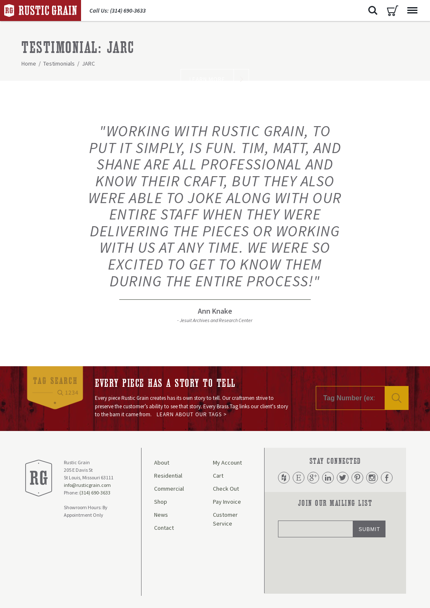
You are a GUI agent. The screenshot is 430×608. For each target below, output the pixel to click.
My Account (227, 462)
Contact (164, 527)
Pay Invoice (227, 501)
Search (373, 10)
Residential (168, 475)
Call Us (117, 10)
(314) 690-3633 (94, 492)
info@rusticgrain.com (87, 485)
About (161, 462)
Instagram (372, 478)
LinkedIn (328, 478)
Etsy (298, 478)
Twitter (343, 478)
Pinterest (357, 478)
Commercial (169, 488)
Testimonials (59, 63)
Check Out (226, 488)
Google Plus (313, 478)
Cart (392, 10)
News (161, 514)
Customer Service (225, 519)
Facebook (387, 478)
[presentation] (342, 564)
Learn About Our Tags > (192, 414)
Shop (160, 501)
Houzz (284, 478)
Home (28, 63)
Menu (410, 6)
